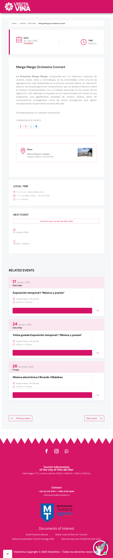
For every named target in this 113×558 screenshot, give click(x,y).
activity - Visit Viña (27, 23)
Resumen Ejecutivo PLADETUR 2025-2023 (81, 539)
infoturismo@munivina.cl (56, 494)
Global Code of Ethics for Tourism (71, 535)
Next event (94, 418)
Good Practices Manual (37, 535)
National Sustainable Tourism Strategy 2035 (33, 539)
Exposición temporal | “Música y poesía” (39, 293)
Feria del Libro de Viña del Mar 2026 (56, 221)
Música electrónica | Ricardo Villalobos (38, 377)
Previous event (20, 418)
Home (14, 23)
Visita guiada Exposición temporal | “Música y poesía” (47, 335)
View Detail (52, 311)
